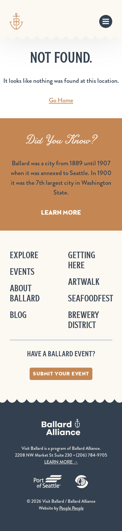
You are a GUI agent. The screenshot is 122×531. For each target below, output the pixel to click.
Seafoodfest (90, 298)
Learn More (61, 212)
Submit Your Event (61, 374)
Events (22, 272)
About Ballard (25, 293)
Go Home (61, 100)
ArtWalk (84, 282)
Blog (18, 315)
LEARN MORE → (61, 462)
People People (71, 508)
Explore (24, 255)
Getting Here (81, 260)
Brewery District (83, 320)
